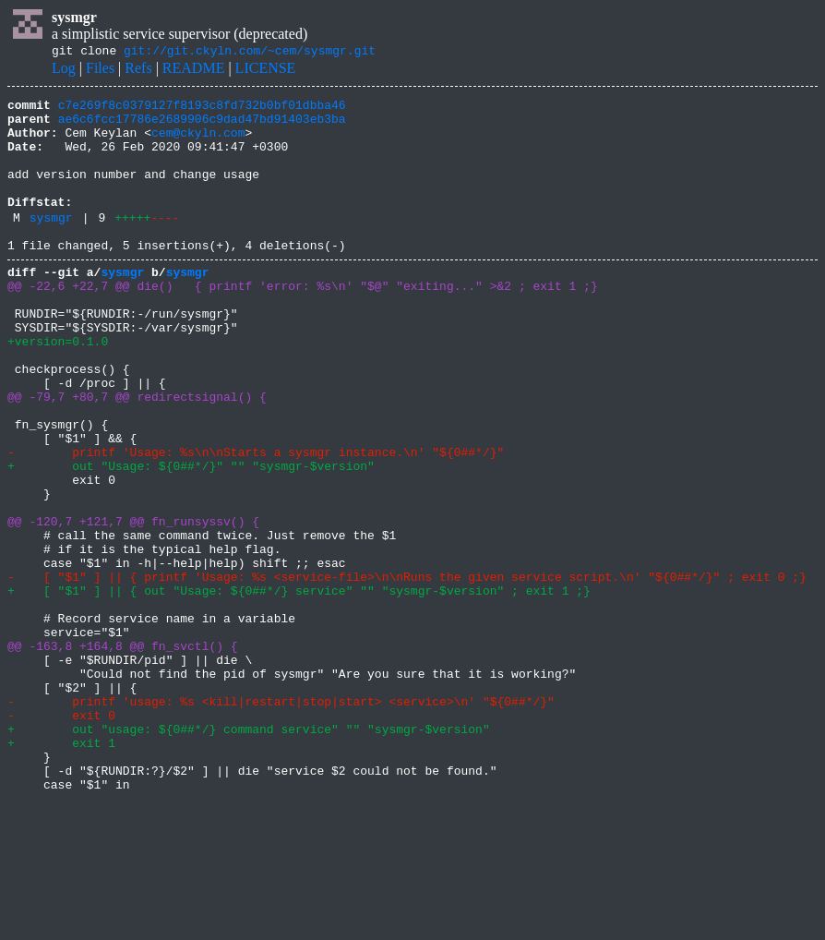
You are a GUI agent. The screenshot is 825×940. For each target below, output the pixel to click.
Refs (138, 70)
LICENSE (265, 70)
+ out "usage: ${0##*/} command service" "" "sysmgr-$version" (248, 853)
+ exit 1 (61, 870)
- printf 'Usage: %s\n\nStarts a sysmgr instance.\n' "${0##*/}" (259, 520)
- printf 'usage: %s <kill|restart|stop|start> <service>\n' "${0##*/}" (281, 820)
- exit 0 (61, 836)
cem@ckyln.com (198, 143)
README (193, 70)
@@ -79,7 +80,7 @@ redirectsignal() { (137, 454)
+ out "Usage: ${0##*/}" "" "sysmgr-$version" (191, 537)
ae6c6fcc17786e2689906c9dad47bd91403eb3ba (202, 126)
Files (100, 70)
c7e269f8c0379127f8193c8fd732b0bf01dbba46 (202, 110)
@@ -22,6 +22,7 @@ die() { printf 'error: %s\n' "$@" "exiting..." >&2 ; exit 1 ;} (302, 321)
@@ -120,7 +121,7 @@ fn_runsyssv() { (133, 604)
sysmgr (51, 244)
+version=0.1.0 (57, 388)
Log (64, 70)
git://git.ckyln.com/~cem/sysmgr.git (250, 52)
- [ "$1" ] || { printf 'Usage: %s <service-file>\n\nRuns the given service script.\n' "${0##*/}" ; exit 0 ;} (407, 670)
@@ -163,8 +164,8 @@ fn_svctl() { (122, 753)
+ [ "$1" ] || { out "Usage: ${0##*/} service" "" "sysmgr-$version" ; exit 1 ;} (299, 687)
